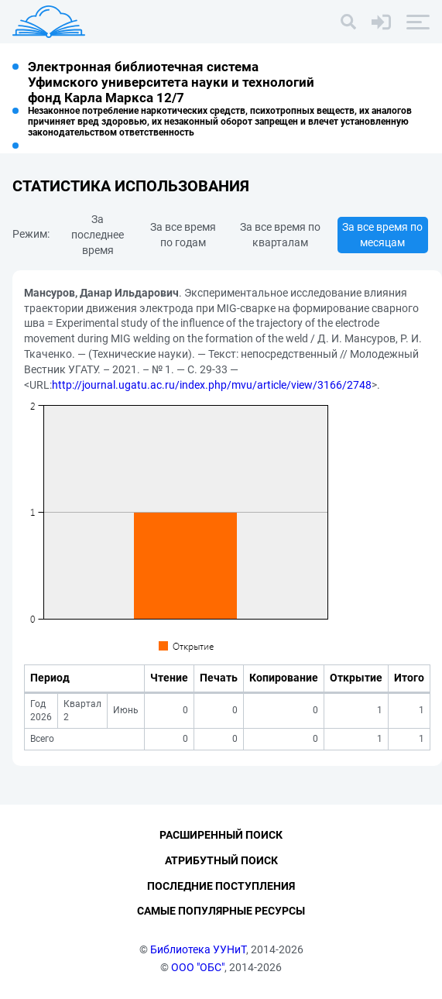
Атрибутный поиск (221, 860)
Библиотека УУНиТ (198, 949)
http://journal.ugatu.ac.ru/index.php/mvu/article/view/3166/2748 (212, 385)
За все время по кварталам (280, 235)
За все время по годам (183, 235)
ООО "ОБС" (197, 967)
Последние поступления (221, 886)
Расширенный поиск (221, 835)
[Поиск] (348, 21)
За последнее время (97, 234)
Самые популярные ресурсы (221, 911)
